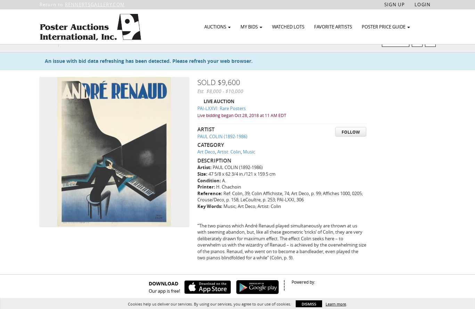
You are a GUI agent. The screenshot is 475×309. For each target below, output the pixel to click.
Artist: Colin (229, 165)
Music (249, 165)
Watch (398, 55)
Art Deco (206, 165)
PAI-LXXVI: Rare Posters (221, 122)
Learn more (336, 304)
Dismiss (309, 304)
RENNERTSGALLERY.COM (95, 4)
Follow (351, 145)
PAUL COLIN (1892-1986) (222, 150)
